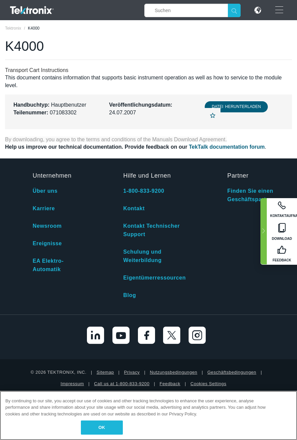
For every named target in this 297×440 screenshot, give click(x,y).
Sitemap (105, 372)
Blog (129, 295)
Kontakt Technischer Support (151, 230)
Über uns (45, 191)
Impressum (72, 383)
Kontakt (134, 208)
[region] (148, 415)
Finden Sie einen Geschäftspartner (251, 195)
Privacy (132, 372)
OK (101, 427)
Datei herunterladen (236, 106)
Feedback (169, 383)
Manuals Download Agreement (189, 139)
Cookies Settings (208, 383)
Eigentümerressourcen (154, 278)
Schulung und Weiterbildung (142, 256)
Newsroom (47, 226)
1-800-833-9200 (143, 191)
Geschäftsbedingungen (231, 372)
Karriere (44, 208)
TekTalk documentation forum (227, 147)
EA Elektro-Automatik (48, 265)
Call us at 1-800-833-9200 (121, 383)
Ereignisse (47, 243)
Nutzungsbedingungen (173, 372)
